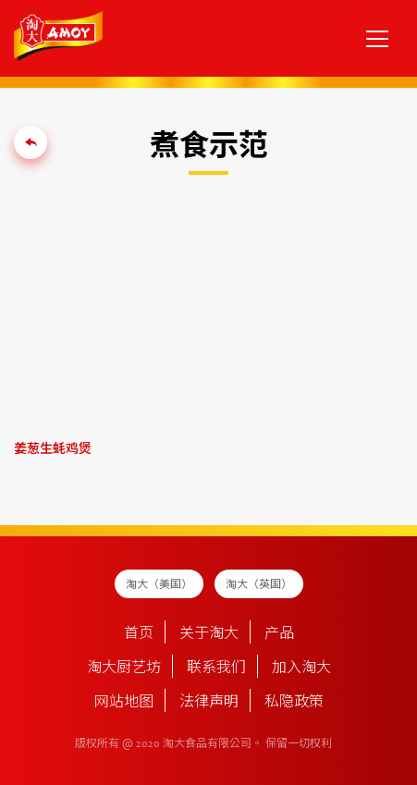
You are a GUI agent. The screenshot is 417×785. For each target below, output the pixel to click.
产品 (279, 634)
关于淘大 (209, 634)
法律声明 (209, 702)
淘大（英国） (259, 585)
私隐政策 (294, 702)
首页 (138, 634)
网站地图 (123, 702)
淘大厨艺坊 (124, 668)
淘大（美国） (159, 585)
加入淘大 (301, 668)
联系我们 (216, 668)
